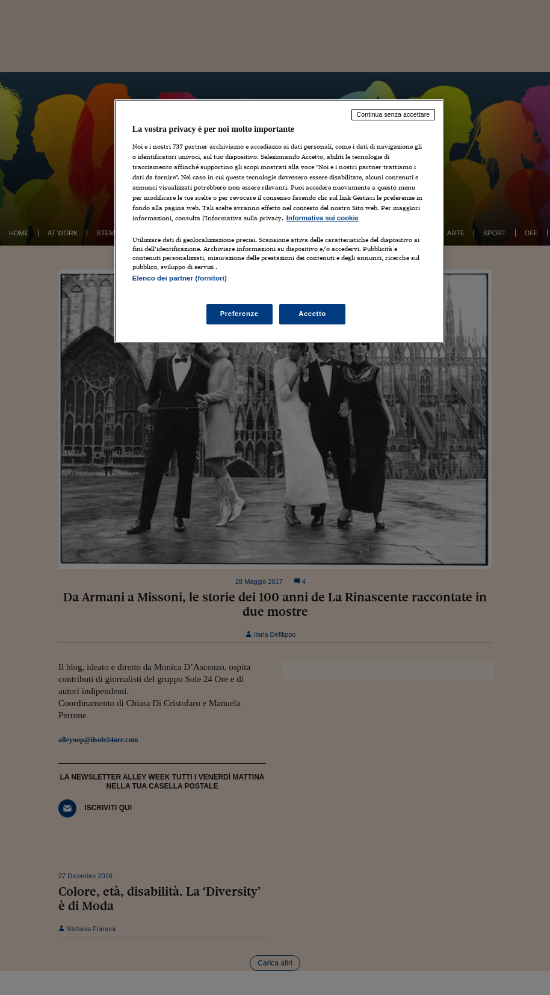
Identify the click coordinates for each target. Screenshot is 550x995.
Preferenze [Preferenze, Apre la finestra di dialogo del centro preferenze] (239, 313)
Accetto (312, 313)
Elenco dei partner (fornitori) (179, 278)
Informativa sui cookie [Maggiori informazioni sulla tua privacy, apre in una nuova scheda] (322, 218)
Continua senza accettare (393, 114)
